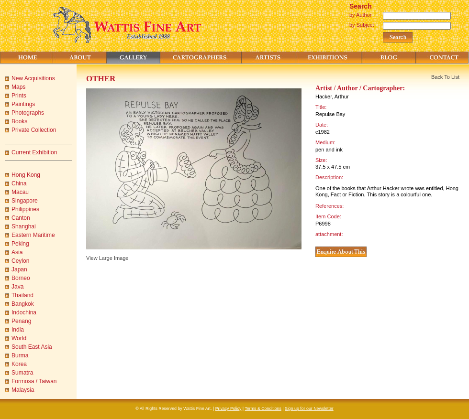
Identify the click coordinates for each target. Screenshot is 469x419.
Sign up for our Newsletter (309, 408)
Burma (19, 355)
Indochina (23, 312)
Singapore (24, 200)
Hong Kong (25, 175)
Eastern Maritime (33, 235)
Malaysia (22, 390)
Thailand (22, 295)
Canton (20, 218)
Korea (19, 364)
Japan (19, 269)
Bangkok (22, 304)
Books (19, 121)
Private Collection (33, 130)
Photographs (27, 112)
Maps (18, 87)
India (17, 329)
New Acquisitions (33, 78)
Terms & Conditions (263, 408)
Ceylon (20, 261)
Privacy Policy (228, 408)
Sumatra (22, 372)
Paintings (23, 104)
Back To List (445, 77)
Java (17, 286)
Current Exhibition (34, 152)
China (18, 183)
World (18, 338)
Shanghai (23, 226)
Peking (20, 243)
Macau (20, 192)
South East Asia (31, 347)
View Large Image (107, 258)
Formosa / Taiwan (33, 381)
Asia (16, 252)
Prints (18, 95)
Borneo (20, 278)
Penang (21, 321)
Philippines (25, 209)
